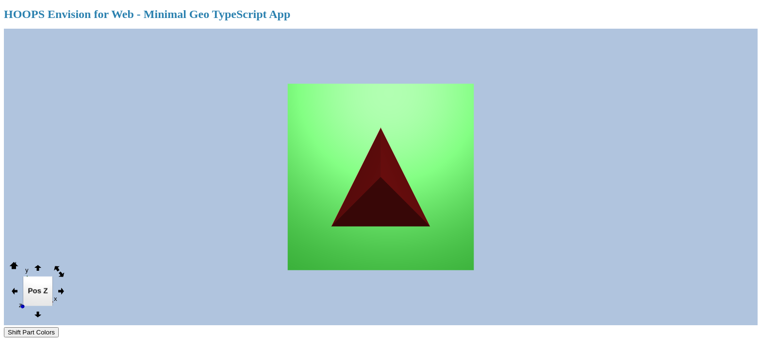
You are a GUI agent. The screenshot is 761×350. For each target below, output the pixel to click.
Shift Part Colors (31, 332)
